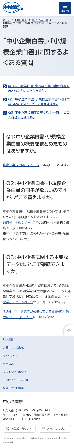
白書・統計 (21, 20)
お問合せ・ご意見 (13, 347)
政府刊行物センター (19, 222)
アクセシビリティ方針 (15, 380)
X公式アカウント (21, 428)
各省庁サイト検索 (13, 388)
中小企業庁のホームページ (21, 165)
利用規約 (8, 364)
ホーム (7, 20)
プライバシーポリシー (15, 372)
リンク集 (8, 339)
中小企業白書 (40, 20)
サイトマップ (10, 355)
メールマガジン (56, 428)
